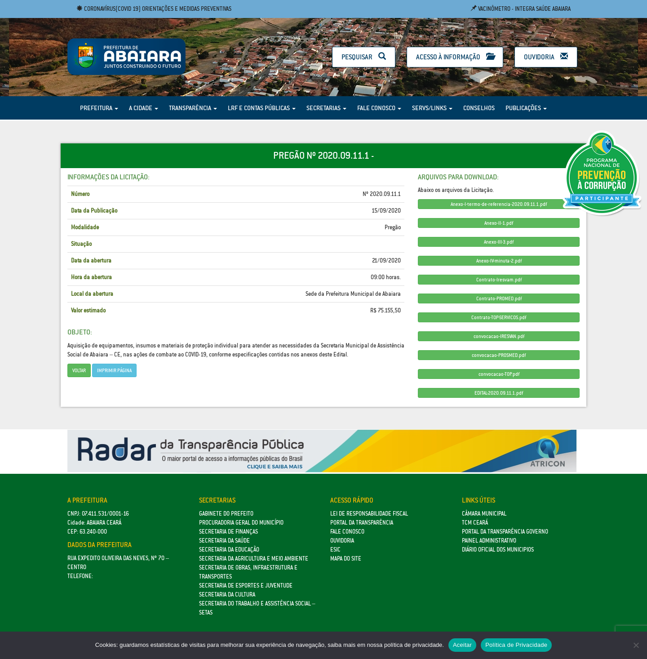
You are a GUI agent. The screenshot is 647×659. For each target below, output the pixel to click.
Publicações (526, 108)
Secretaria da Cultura (227, 594)
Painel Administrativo (489, 540)
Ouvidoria (546, 57)
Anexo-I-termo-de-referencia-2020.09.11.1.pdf (499, 204)
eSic (335, 549)
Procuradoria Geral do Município (241, 522)
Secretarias (326, 108)
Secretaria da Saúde (224, 540)
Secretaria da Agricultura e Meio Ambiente (253, 558)
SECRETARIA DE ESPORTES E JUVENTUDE (245, 585)
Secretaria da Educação (229, 549)
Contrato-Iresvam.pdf (499, 279)
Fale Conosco (379, 108)
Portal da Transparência (361, 522)
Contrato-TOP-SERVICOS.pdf (498, 317)
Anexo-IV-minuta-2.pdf (499, 261)
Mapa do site (345, 558)
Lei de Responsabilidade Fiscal (369, 513)
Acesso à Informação (455, 57)
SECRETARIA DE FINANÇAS (228, 531)
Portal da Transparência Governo (505, 531)
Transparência (193, 108)
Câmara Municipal (484, 513)
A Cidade (143, 108)
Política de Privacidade (516, 644)
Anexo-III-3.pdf (499, 242)
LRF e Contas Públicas (262, 108)
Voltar (79, 370)
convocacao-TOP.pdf (499, 374)
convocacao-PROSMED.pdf (499, 355)
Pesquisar (363, 57)
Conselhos (479, 108)
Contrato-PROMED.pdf (499, 298)
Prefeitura (99, 108)
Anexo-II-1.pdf (498, 223)
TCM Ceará (475, 522)
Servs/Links (432, 108)
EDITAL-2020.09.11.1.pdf (498, 393)
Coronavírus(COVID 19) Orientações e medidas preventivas (153, 8)
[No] (635, 645)
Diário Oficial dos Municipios (498, 549)
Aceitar (462, 644)
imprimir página (114, 370)
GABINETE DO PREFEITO (226, 513)
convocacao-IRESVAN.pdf (499, 336)
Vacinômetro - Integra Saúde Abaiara (520, 8)
